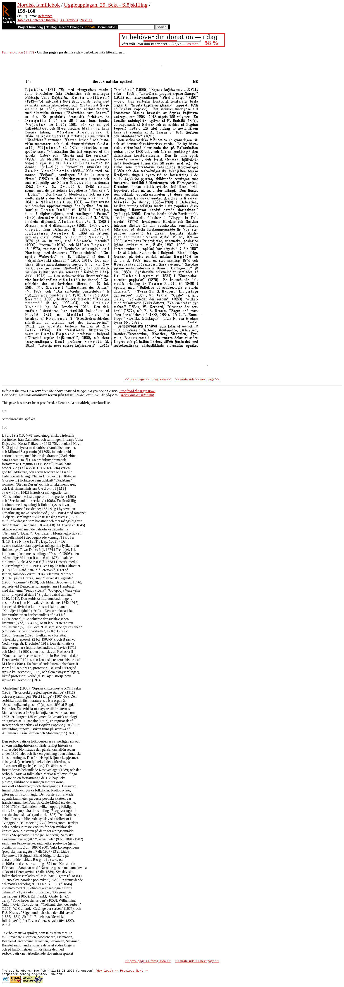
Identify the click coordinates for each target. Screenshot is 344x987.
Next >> (86, 20)
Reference (45, 16)
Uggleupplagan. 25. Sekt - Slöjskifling (106, 5)
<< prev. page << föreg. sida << (148, 379)
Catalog (51, 27)
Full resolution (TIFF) (18, 52)
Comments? (107, 27)
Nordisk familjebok (38, 5)
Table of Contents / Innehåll (37, 20)
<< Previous (69, 20)
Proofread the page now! (137, 391)
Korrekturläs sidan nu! (137, 395)
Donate (90, 27)
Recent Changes (71, 27)
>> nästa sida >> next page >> (197, 379)
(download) (104, 971)
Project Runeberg (30, 27)
